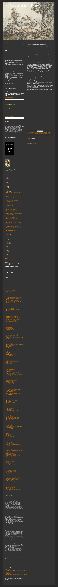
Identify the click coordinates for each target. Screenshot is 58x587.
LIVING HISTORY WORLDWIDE (10, 402)
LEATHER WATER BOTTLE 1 (10, 398)
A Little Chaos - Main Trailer (10, 217)
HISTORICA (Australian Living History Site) (12, 376)
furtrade (7, 196)
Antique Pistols (8, 310)
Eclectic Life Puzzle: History (10, 356)
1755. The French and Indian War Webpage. (12, 291)
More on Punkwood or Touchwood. (11, 210)
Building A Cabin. (8, 573)
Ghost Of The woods (9, 370)
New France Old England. (9, 424)
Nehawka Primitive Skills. (9, 419)
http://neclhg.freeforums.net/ (13, 565)
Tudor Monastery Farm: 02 (10, 205)
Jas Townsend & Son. (9, 387)
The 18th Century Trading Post (10, 461)
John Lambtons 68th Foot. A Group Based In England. (14, 389)
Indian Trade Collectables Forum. (10, 382)
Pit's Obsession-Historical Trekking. (11, 436)
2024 (6, 177)
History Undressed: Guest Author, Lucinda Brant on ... (14, 193)
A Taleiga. (7, 306)
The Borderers (8, 462)
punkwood (37, 133)
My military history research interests (11, 411)
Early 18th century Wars (9, 354)
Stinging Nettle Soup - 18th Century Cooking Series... (14, 213)
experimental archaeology (36, 132)
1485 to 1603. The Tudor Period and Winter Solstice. (14, 208)
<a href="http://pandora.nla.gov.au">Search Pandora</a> (10, 53)
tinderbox (49, 133)
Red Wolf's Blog (8, 445)
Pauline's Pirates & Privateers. (10, 432)
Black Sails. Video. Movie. (10, 195)
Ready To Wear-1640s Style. (10, 443)
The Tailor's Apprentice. (9, 480)
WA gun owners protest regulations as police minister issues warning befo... (17, 574)
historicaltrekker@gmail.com (9, 97)
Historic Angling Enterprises (10, 375)
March (8, 242)
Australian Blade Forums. (9, 326)
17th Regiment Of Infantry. (9, 292)
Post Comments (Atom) (34, 143)
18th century (31, 132)
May (7, 239)
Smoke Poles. (8, 452)
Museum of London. (8, 409)
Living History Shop (8, 401)
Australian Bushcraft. (9, 327)
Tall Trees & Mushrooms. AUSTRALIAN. (11, 460)
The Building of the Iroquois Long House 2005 (13, 221)
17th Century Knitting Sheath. (10, 230)
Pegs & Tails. (7, 433)
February (8, 243)
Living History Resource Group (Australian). (12, 400)
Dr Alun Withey (8, 352)
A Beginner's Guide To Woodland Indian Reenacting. (13, 301)
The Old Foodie (8, 473)
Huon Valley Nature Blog (9, 381)
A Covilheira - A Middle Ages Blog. (11, 302)
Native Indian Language (9, 416)
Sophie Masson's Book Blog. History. (11, 454)
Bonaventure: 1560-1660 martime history (12, 334)
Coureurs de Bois (8, 346)
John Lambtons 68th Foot (9, 388)
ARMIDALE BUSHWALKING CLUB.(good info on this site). (14, 315)
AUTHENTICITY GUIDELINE (10, 329)
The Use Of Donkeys (9, 572)
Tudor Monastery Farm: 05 (10, 201)
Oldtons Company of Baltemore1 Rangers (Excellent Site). (14, 426)
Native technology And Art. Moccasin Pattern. (12, 417)
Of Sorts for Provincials (9, 425)
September (8, 234)
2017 (6, 186)
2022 (6, 179)
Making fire (31, 133)
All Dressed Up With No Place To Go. (11, 308)
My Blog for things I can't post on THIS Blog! (12, 410)
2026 (6, 174)
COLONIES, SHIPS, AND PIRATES (11, 343)
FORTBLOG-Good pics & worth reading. (12, 360)
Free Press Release (8, 362)
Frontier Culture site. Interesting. (10, 365)
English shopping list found (10, 569)
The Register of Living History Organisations (12, 477)
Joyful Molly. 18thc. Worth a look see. (11, 390)
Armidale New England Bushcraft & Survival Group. (13, 319)
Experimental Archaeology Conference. (12, 219)
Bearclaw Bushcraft (8, 330)
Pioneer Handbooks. (9, 434)
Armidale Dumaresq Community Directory (12, 316)
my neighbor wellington (9, 412)
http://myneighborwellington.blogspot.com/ (12, 380)
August (8, 235)
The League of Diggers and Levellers (11, 471)
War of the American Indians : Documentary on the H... (14, 227)
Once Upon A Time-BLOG (9, 428)
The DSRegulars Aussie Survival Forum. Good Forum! (14, 469)
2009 (6, 251)
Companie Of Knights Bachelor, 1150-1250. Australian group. (15, 344)
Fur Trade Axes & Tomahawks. (10, 369)
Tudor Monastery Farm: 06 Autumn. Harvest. (13, 200)
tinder (46, 133)
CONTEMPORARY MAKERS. (10, 345)
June (7, 238)
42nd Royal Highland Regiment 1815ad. (11, 296)
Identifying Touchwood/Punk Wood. (11, 209)
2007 (6, 254)
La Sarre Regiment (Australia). (10, 391)
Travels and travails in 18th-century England (12, 485)
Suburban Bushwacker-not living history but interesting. (14, 456)
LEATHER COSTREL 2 (9, 395)
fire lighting (41, 132)
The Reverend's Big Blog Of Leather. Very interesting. (13, 478)
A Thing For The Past (9, 307)
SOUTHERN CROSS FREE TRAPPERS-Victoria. (13, 455)
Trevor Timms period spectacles (10, 486)
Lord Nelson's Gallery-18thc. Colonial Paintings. (13, 403)
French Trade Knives (9, 363)
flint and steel (45, 132)
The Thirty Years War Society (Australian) (12, 481)
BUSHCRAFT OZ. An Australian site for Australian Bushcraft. (15, 337)
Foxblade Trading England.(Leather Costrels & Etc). (13, 361)
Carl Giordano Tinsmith (9, 339)
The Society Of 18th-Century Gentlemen (12, 479)
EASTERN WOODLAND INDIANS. (11, 355)
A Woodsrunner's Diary (22, 5)
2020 (6, 182)
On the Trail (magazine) (9, 427)
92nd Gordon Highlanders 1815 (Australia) (12, 300)
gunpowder (49, 132)
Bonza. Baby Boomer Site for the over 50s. (12, 335)
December (8, 191)
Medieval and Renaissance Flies (10, 407)
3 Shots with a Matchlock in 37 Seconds (12, 223)
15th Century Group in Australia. (10, 290)
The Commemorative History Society (11, 468)
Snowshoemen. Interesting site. (10, 453)
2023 (6, 178)
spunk (40, 133)
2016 (6, 187)
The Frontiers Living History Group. (11, 470)
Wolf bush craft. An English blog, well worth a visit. (13, 489)
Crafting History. (8, 347)
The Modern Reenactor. (9, 472)
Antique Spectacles (8, 311)
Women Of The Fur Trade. (9, 490)
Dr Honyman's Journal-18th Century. (11, 353)
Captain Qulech (8, 338)
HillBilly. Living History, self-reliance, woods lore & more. (14, 374)
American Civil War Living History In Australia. (12, 309)
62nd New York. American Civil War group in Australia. (14, 297)
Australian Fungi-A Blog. (9, 328)
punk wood (34, 133)
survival (44, 133)
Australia (31, 135)
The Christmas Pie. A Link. (10, 214)
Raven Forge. (8, 441)
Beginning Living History (9, 331)
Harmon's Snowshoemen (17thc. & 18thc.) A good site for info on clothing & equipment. (14, 373)
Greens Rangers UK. (9, 371)
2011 (6, 249)
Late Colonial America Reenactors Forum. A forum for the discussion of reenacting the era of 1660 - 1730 (14, 393)
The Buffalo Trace (8, 463)
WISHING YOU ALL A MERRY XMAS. (12, 218)
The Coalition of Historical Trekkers (11, 465)
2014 (6, 190)
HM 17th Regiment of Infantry (10, 379)
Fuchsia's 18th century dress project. (11, 368)
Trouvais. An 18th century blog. (10, 487)
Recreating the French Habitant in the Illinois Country (13, 444)
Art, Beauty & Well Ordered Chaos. (11, 320)
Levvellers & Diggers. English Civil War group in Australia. (14, 399)
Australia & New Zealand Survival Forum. (12, 322)
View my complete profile (8, 259)
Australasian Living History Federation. (11, 321)
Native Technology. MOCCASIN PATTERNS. (12, 418)
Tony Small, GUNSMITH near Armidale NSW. (12, 482)
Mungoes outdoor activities (10, 408)
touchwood (28, 134)
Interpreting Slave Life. (9, 384)
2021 (6, 181)
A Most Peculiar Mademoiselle (10, 303)
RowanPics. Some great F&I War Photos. (12, 449)
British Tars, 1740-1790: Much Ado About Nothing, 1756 (14, 192)
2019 (6, 183)
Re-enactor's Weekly (9, 442)
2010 (6, 250)
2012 (6, 247)
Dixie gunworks (8, 351)
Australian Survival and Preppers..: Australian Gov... (14, 197)
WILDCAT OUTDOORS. (9, 488)
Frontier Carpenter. (8, 364)
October (8, 233)
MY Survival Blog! (8, 415)
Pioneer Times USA (8, 435)
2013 (6, 246)
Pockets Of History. (8, 437)
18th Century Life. (8, 295)
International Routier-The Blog (10, 383)
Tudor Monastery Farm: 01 (10, 206)
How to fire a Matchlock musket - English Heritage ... (14, 222)
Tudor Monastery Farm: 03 (10, 204)
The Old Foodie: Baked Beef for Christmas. (12, 226)
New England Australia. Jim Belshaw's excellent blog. (13, 420)
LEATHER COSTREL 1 (9, 394)
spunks (42, 133)
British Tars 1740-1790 (9, 336)
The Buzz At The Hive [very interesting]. (11, 464)
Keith (7, 258)
